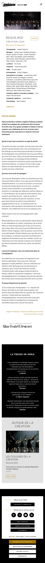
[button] (20, 31)
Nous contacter (22, 521)
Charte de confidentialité (30, 536)
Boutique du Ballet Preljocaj (22, 541)
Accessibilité (22, 530)
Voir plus (10, 106)
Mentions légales (19, 536)
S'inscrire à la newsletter (22, 504)
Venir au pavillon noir (22, 526)
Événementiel (22, 556)
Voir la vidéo (11, 476)
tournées (34, 38)
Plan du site (11, 536)
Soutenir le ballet (22, 551)
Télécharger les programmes (22, 546)
